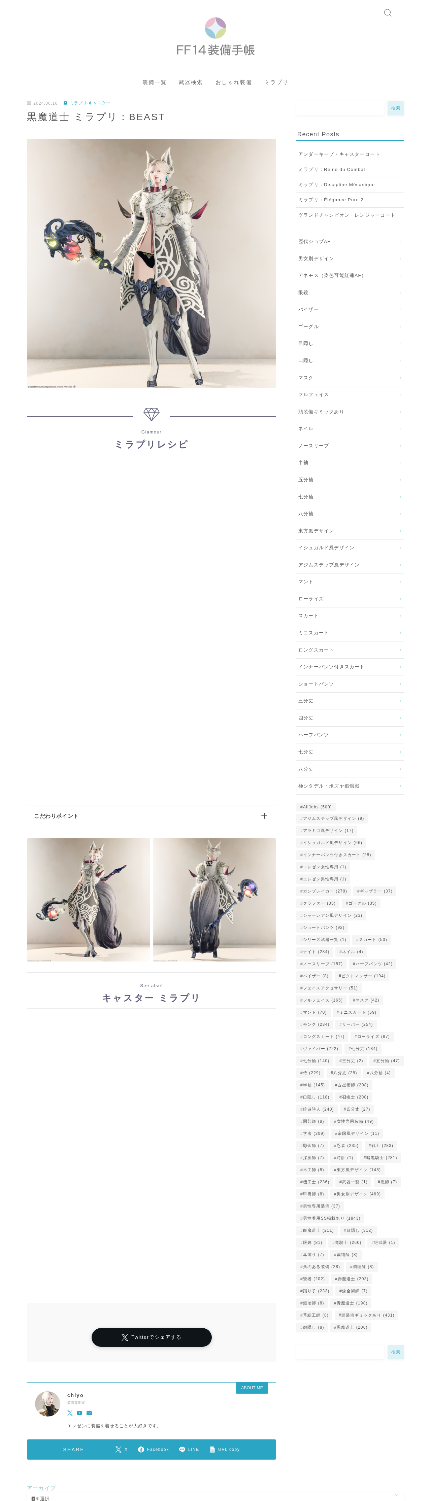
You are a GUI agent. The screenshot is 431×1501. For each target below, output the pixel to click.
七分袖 (306, 498)
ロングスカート (316, 651)
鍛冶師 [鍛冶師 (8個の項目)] (313, 1305)
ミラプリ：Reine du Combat (331, 171)
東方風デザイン (316, 532)
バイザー (308, 311)
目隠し (306, 345)
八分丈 (306, 770)
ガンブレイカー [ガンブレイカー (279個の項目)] (325, 893)
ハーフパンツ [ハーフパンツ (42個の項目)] (374, 966)
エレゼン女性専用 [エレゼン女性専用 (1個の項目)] (324, 869)
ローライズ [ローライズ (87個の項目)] (373, 1038)
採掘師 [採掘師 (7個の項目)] (313, 1159)
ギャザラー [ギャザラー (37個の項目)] (376, 893)
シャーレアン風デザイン (143, 1462)
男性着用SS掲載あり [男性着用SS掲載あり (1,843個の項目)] (332, 1220)
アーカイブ (41, 1410)
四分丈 (306, 719)
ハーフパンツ (313, 736)
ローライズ (311, 600)
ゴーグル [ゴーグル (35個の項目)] (363, 905)
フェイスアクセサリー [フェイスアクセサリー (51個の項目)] (330, 990)
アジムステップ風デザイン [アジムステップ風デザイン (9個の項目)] (333, 820)
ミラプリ (276, 84)
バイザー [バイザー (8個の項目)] (316, 978)
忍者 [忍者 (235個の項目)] (348, 1147)
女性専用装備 (194, 1468)
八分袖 (306, 515)
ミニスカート (313, 634)
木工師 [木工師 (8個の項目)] (313, 1172)
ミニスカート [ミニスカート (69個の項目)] (357, 1014)
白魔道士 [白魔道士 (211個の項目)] (318, 1232)
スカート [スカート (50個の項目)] (373, 941)
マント (306, 583)
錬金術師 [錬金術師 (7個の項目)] (355, 1293)
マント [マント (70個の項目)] (315, 1014)
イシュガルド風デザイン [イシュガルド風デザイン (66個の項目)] (332, 844)
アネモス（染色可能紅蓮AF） (332, 277)
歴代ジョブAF (314, 243)
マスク (306, 379)
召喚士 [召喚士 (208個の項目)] (355, 1099)
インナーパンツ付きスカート (331, 668)
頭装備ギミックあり (321, 413)
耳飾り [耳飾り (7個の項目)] (313, 1256)
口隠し (306, 362)
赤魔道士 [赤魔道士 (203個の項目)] (353, 1281)
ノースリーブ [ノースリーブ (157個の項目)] (323, 966)
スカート (308, 617)
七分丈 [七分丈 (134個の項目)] (364, 1050)
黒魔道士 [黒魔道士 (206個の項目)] (352, 1329)
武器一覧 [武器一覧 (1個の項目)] (355, 1184)
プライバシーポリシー (84, 1462)
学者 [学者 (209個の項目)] (314, 1135)
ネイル (306, 430)
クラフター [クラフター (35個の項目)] (319, 905)
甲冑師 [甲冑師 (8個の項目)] (313, 1196)
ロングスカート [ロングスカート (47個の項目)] (324, 1038)
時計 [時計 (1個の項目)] (345, 1159)
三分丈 (306, 702)
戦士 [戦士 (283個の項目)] (382, 1147)
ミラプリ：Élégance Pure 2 (331, 201)
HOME (34, 1442)
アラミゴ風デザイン (127, 1468)
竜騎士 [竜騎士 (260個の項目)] (348, 1244)
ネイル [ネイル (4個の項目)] (352, 953)
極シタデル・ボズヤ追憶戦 (329, 788)
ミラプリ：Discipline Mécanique (336, 186)
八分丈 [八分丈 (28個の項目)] (345, 1075)
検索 (395, 110)
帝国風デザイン (217, 1485)
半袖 (303, 464)
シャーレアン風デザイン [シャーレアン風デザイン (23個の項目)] (332, 917)
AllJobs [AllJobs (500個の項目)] (317, 809)
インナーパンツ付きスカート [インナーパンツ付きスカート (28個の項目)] (337, 856)
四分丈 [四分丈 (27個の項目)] (358, 1111)
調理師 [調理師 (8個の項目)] (363, 1268)
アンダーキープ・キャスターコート (339, 156)
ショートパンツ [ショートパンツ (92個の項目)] (324, 929)
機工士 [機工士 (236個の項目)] (316, 1184)
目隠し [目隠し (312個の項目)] (359, 1232)
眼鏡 (303, 294)
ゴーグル (308, 328)
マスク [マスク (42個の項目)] (367, 1002)
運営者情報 (38, 1462)
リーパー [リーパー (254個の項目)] (357, 1026)
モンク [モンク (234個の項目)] (316, 1026)
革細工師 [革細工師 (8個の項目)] (316, 1317)
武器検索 (191, 84)
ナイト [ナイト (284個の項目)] (316, 953)
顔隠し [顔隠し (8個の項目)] (313, 1329)
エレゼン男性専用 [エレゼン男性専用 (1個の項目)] (324, 881)
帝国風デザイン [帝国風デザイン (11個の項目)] (358, 1135)
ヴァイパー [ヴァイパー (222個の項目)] (320, 1050)
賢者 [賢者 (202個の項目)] (314, 1281)
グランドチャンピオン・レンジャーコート (347, 216)
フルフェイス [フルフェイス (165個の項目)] (323, 1002)
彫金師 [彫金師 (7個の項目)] (313, 1147)
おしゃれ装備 (234, 84)
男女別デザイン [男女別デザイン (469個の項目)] (359, 1196)
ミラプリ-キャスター (87, 105)
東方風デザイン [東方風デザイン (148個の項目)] (359, 1172)
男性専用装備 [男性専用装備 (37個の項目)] (321, 1208)
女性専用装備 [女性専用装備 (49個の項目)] (355, 1123)
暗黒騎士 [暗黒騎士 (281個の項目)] (381, 1159)
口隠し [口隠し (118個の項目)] (316, 1099)
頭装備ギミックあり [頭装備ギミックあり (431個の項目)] (368, 1317)
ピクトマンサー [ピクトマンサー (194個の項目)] (363, 978)
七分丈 (306, 754)
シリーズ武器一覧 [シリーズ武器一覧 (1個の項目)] (324, 941)
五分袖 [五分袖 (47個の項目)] (388, 1062)
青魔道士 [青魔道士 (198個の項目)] (352, 1305)
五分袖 (306, 481)
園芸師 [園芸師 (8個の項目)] (313, 1123)
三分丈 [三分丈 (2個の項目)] (352, 1062)
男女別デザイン (316, 260)
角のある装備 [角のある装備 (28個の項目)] (321, 1268)
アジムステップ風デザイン (329, 566)
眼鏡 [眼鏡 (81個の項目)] (313, 1244)
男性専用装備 (77, 1491)
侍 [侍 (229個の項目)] (312, 1075)
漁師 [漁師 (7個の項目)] (388, 1184)
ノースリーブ (313, 447)
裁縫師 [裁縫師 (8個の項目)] (347, 1256)
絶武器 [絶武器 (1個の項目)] (384, 1244)
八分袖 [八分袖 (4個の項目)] (380, 1075)
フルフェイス (313, 396)
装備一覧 (154, 84)
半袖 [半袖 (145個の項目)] (314, 1087)
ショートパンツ (316, 685)
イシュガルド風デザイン (326, 549)
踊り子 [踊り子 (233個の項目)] (316, 1293)
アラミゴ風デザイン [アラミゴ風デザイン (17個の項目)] (328, 832)
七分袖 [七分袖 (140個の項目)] (316, 1062)
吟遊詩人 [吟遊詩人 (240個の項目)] (318, 1111)
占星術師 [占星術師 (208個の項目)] (353, 1087)
